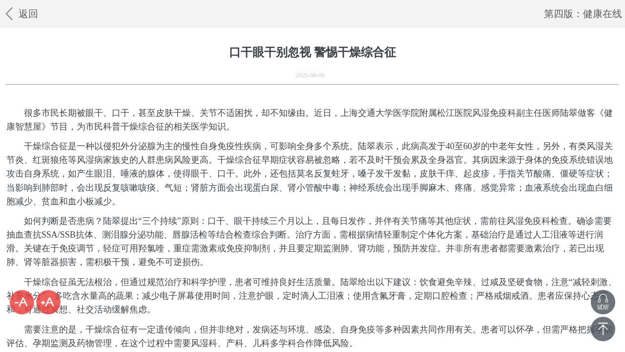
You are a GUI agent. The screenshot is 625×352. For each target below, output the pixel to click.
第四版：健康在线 (583, 13)
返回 (20, 13)
